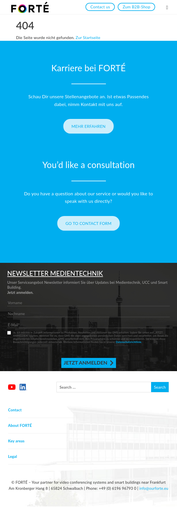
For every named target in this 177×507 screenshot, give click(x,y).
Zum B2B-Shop (136, 6)
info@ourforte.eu (153, 488)
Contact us (100, 6)
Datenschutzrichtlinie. (129, 342)
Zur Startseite (88, 37)
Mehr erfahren (88, 126)
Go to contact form (88, 223)
